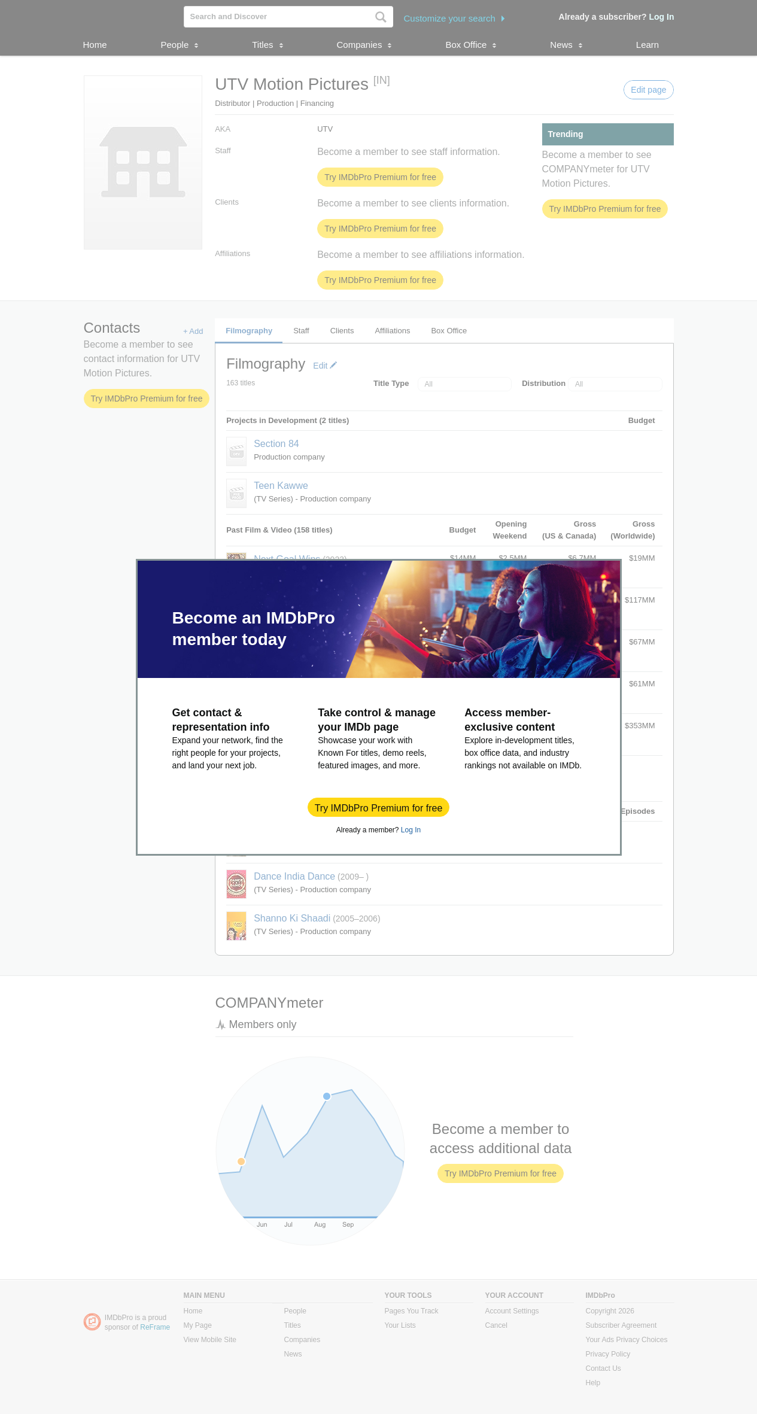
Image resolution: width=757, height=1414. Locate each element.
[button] (378, 807)
